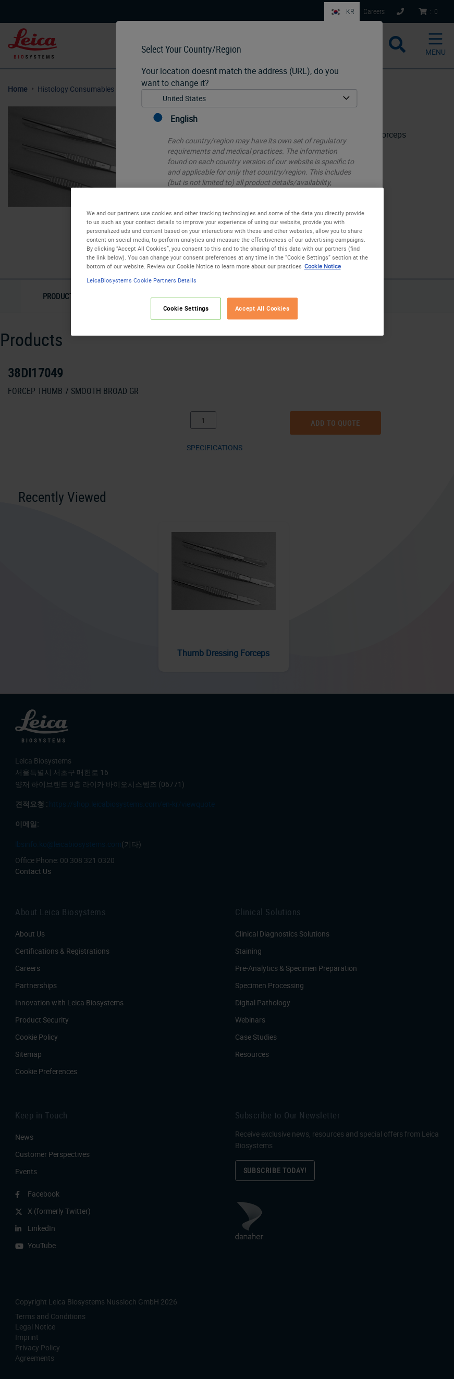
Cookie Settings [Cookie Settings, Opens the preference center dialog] (186, 308)
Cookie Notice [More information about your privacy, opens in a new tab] (322, 266)
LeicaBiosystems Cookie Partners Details (142, 280)
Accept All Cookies (262, 308)
